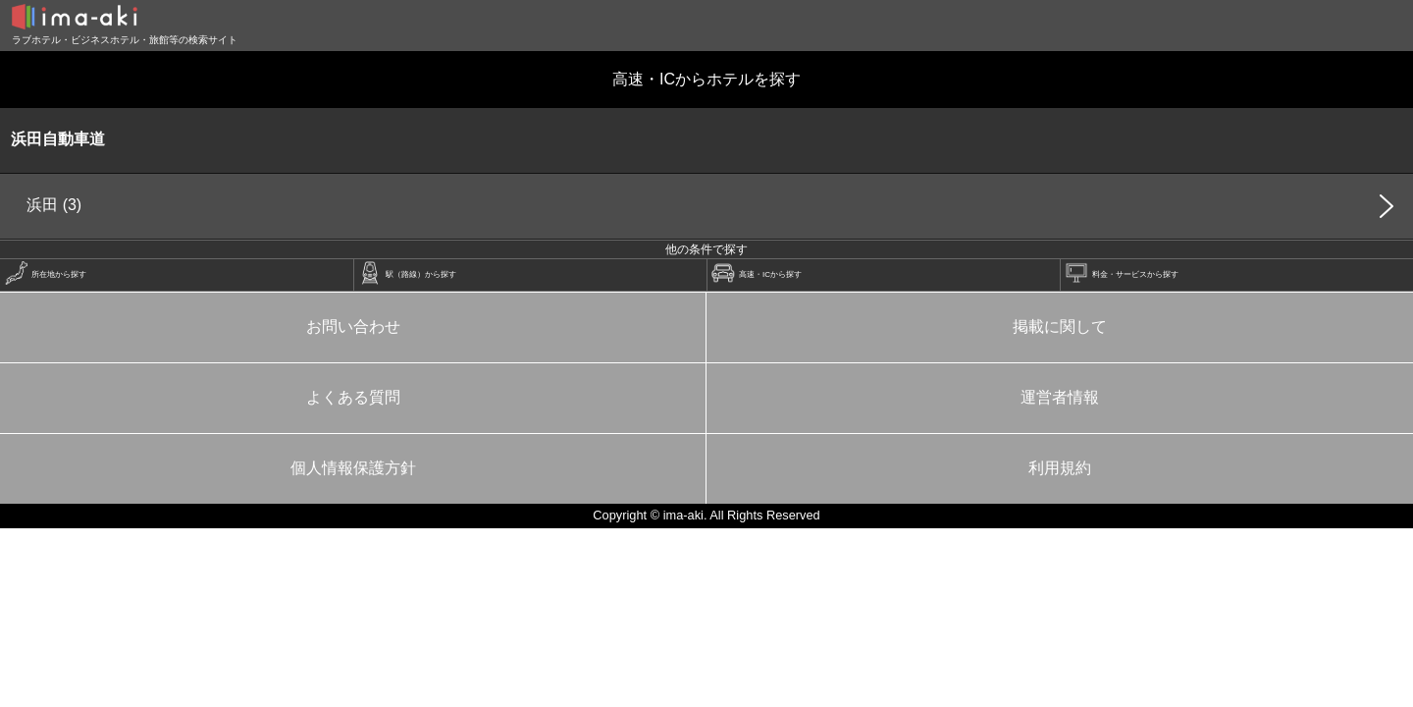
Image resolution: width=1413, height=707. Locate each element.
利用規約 (1059, 468)
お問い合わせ (353, 326)
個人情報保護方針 (353, 468)
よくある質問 (353, 397)
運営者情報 (1059, 397)
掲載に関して (1060, 326)
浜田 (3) (53, 204)
